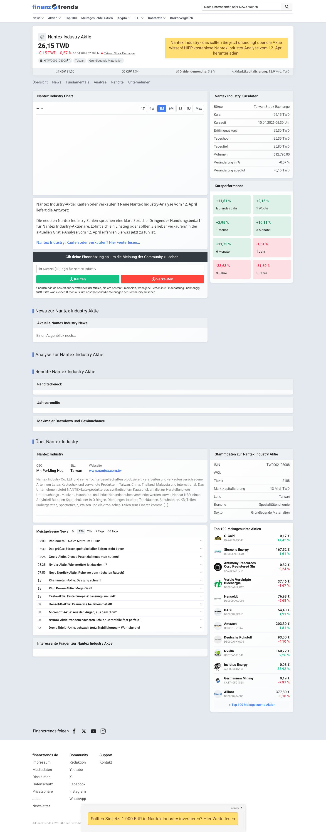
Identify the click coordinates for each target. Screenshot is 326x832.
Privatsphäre (42, 791)
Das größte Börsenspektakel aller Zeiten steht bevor (86, 548)
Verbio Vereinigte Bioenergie (237, 581)
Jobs (36, 799)
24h (89, 531)
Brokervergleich (181, 18)
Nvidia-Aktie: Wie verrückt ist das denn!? (78, 564)
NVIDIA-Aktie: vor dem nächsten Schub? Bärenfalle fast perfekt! (94, 620)
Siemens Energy (236, 549)
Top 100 (71, 18)
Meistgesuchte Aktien (97, 18)
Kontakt (105, 762)
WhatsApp (77, 799)
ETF (137, 18)
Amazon (230, 624)
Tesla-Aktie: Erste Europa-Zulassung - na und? (82, 596)
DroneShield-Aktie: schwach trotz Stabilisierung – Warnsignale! (94, 627)
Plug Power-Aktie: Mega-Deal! (70, 588)
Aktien (52, 18)
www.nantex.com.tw (105, 470)
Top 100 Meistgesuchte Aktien (253, 704)
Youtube (76, 769)
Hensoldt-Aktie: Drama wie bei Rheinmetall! (80, 604)
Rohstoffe (155, 18)
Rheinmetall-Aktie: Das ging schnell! (75, 580)
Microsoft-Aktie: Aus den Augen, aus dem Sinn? (83, 612)
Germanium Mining (238, 678)
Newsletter (41, 806)
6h (73, 531)
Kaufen (80, 279)
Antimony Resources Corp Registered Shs (240, 564)
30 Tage (113, 531)
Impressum (41, 762)
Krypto (122, 18)
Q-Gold (229, 536)
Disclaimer (41, 777)
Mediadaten (42, 769)
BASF (228, 610)
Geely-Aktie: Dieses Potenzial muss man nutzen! (84, 556)
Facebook (77, 784)
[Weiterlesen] (201, 541)
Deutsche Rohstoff (238, 637)
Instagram (77, 791)
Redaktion (77, 762)
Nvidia (229, 651)
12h (81, 531)
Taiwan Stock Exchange (119, 53)
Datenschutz (42, 784)
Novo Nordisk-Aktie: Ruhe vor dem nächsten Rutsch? (86, 572)
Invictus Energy (236, 664)
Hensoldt (231, 596)
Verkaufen (164, 279)
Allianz (229, 692)
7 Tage (100, 531)
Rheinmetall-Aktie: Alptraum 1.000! (74, 541)
